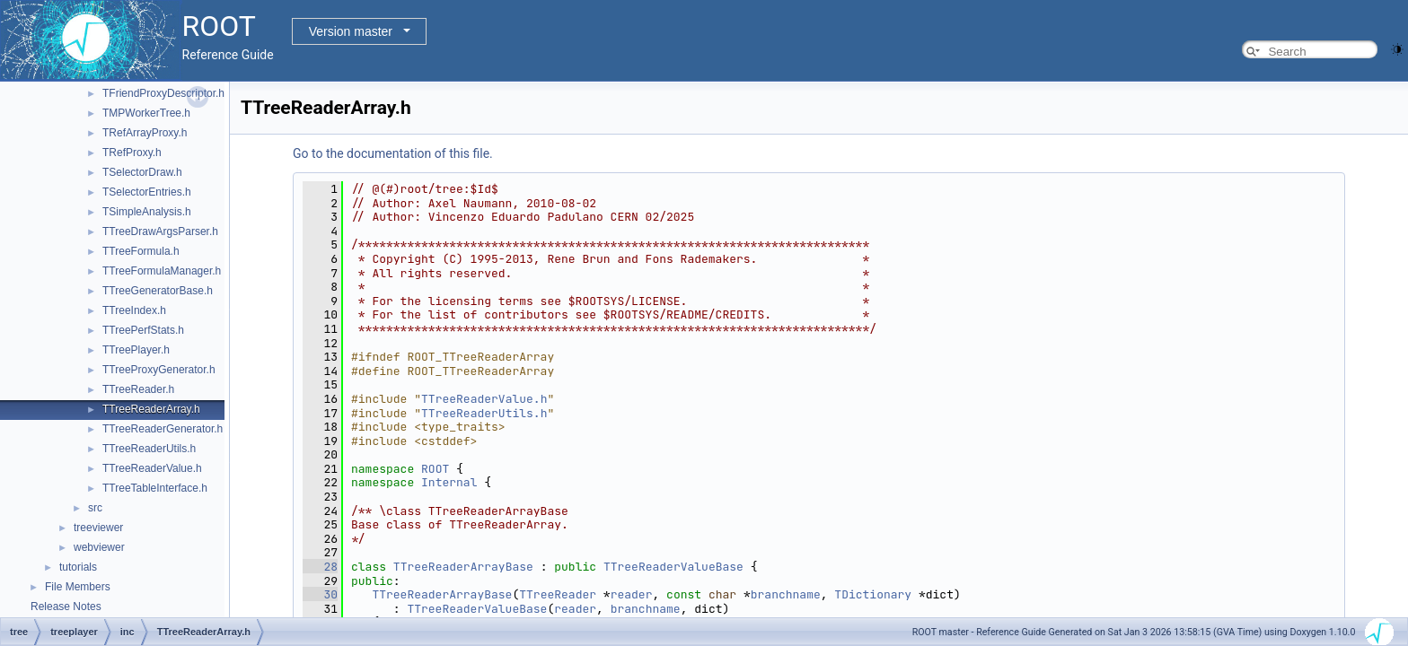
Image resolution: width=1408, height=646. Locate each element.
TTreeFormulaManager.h (161, 271)
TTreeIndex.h (134, 310)
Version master (350, 31)
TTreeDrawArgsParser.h (160, 231)
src (95, 508)
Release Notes (66, 606)
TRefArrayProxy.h (144, 133)
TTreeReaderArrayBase (463, 566)
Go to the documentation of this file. (393, 153)
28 (320, 566)
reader (632, 594)
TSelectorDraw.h (142, 172)
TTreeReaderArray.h (151, 409)
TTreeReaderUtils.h (149, 448)
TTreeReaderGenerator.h (162, 429)
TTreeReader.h (138, 389)
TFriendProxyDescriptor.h (163, 93)
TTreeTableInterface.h (154, 488)
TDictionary (872, 594)
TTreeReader (557, 594)
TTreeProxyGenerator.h (159, 369)
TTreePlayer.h (136, 350)
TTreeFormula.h (141, 251)
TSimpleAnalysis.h (146, 211)
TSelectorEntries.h (146, 192)
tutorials (78, 567)
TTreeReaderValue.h (152, 468)
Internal (449, 482)
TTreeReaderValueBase (673, 566)
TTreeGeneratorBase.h (157, 290)
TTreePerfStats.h (143, 330)
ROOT (435, 468)
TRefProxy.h (132, 152)
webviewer (99, 547)
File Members (77, 587)
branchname (786, 594)
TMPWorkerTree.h (146, 113)
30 (320, 594)
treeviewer (98, 527)
